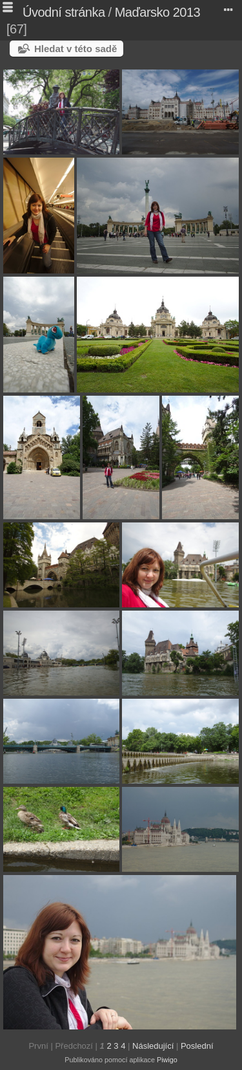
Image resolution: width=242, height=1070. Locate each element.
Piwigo (167, 1060)
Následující (153, 1046)
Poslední (197, 1046)
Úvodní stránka (64, 12)
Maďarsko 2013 (158, 12)
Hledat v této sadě (75, 48)
